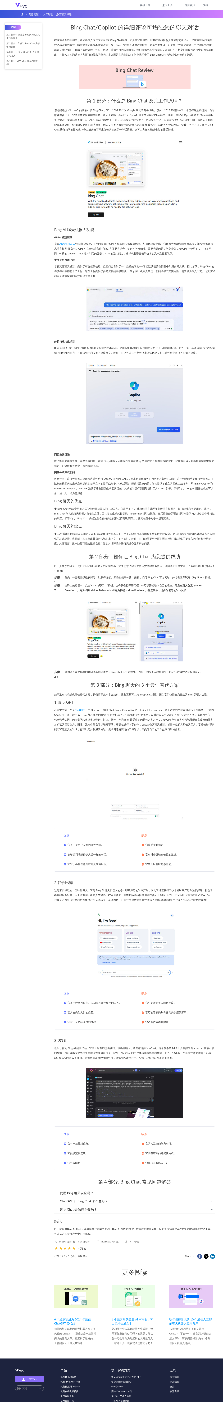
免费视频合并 (67, 1396)
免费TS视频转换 (68, 1376)
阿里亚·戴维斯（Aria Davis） (75, 1241)
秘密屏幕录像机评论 (121, 1381)
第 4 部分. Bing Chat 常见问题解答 (22, 62)
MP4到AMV (117, 1386)
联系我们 (174, 1381)
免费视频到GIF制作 (70, 1386)
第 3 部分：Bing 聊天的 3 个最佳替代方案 (22, 54)
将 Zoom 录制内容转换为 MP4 (126, 1376)
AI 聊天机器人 (67, 243)
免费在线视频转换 (69, 1391)
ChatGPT (80, 709)
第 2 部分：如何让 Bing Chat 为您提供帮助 (23, 45)
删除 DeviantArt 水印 (121, 1391)
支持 (205, 5)
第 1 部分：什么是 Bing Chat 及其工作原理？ (23, 36)
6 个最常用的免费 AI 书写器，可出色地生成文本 (132, 1321)
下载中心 (29, 1379)
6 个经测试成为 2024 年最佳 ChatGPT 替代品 (72, 1321)
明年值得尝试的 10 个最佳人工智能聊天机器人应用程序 (190, 1321)
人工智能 (48, 14)
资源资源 (190, 5)
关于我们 (174, 1376)
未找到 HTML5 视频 (121, 1396)
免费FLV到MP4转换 (70, 1381)
